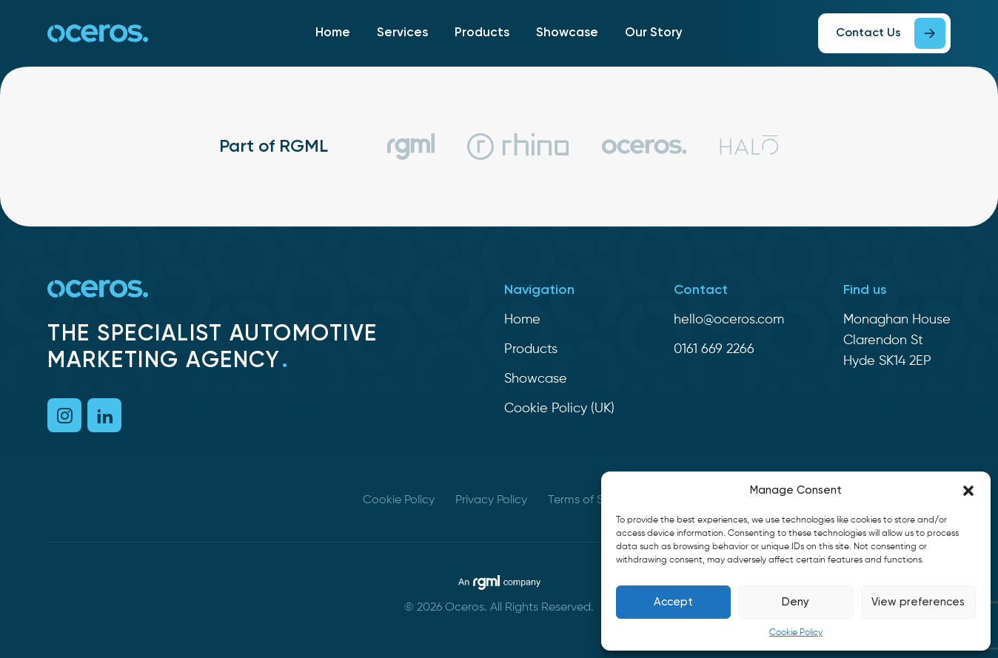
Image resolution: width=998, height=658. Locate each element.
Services (402, 33)
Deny (795, 602)
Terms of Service (591, 500)
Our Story (654, 33)
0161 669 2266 (714, 349)
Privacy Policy (491, 500)
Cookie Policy (796, 632)
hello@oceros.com (729, 319)
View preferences (918, 602)
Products (482, 33)
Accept (673, 602)
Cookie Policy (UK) (559, 408)
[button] (968, 490)
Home (332, 33)
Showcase (567, 33)
